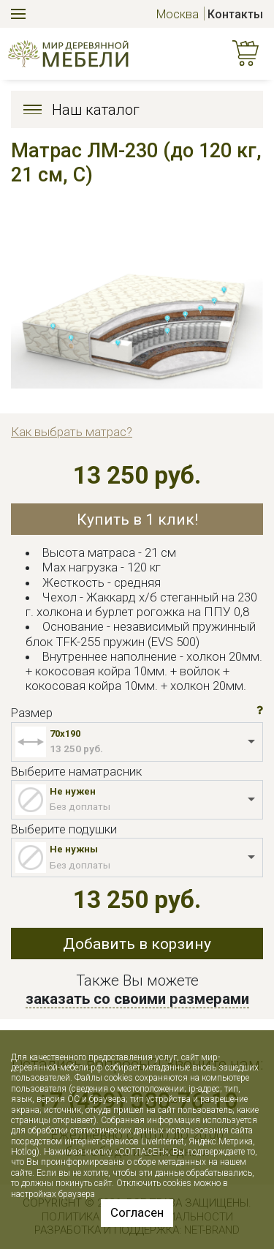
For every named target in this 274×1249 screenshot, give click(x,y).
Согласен (137, 1212)
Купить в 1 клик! (137, 519)
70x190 (65, 733)
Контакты (235, 14)
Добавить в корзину (137, 943)
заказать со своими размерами (137, 999)
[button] (259, 710)
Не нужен (73, 791)
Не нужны (74, 849)
